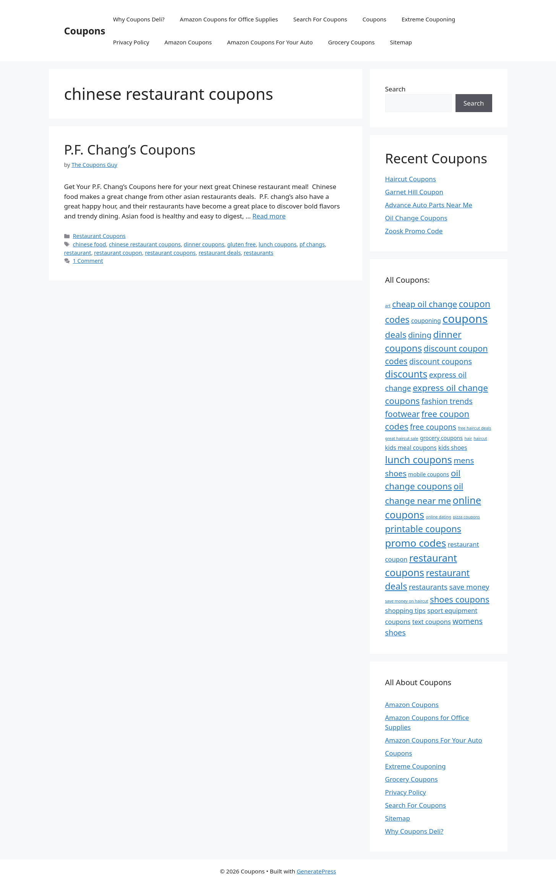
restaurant (77, 252)
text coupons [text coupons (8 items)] (431, 621)
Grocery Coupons (351, 42)
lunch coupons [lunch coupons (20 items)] (418, 459)
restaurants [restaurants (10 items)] (428, 587)
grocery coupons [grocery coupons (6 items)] (441, 438)
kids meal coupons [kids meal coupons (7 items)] (411, 447)
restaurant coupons (170, 252)
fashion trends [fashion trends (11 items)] (447, 401)
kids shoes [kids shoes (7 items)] (452, 447)
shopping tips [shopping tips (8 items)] (405, 610)
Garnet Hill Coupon (414, 191)
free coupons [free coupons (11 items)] (433, 427)
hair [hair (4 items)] (468, 438)
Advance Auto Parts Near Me (428, 204)
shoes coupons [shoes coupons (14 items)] (460, 599)
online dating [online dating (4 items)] (438, 517)
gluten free (241, 244)
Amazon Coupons (188, 42)
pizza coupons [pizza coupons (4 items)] (466, 517)
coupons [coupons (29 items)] (465, 318)
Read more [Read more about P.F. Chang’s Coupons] (269, 216)
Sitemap (401, 42)
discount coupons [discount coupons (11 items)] (440, 361)
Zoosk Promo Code (414, 230)
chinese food (89, 244)
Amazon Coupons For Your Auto (270, 42)
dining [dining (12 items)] (419, 334)
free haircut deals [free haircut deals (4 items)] (474, 428)
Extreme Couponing (428, 19)
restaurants (259, 252)
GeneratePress (316, 871)
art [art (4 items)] (388, 305)
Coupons (84, 30)
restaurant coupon (118, 252)
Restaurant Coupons (99, 235)
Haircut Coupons (410, 178)
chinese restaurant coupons (145, 244)
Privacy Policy (131, 42)
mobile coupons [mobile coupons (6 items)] (428, 474)
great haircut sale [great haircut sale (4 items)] (401, 438)
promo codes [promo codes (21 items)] (415, 543)
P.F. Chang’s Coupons (130, 149)
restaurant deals (220, 252)
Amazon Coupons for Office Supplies (229, 19)
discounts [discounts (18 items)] (406, 374)
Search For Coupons (320, 19)
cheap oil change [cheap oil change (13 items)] (424, 304)
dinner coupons (204, 244)
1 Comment (88, 260)
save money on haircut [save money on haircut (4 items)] (406, 601)
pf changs (312, 244)
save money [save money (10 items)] (469, 587)
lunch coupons (278, 244)
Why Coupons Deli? (139, 19)
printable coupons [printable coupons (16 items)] (423, 529)
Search (395, 89)
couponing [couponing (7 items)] (426, 320)
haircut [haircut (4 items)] (480, 438)
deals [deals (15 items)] (396, 334)
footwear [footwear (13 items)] (402, 413)
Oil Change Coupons (416, 217)
